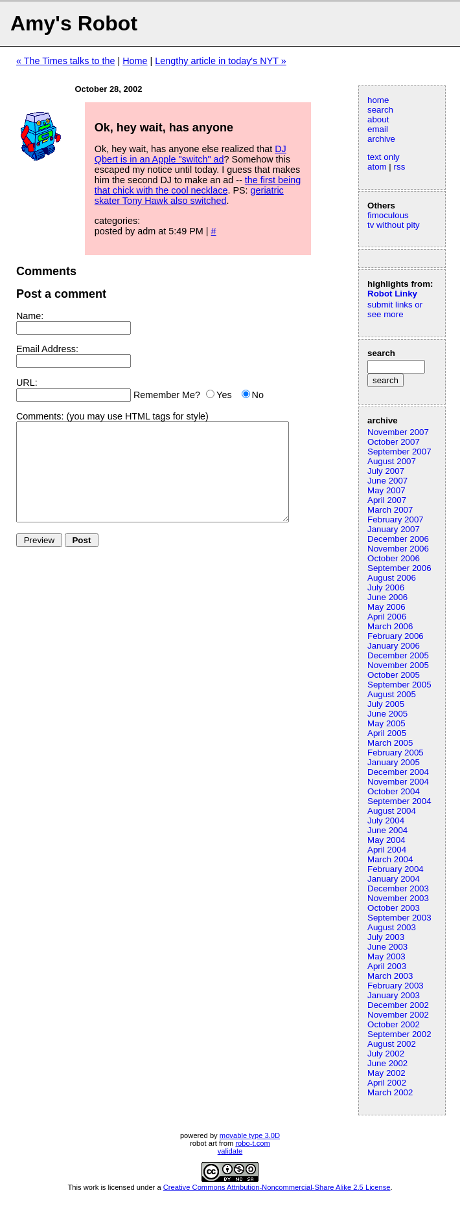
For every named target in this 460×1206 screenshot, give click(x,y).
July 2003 (385, 937)
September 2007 (399, 451)
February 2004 (395, 869)
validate (230, 1151)
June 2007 (387, 481)
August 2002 (391, 1044)
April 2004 (386, 849)
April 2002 (386, 1083)
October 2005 (393, 675)
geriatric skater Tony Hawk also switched (189, 195)
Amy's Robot (73, 23)
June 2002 (387, 1063)
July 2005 (385, 704)
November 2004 (398, 782)
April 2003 (386, 966)
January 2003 (393, 995)
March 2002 (390, 1092)
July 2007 (385, 471)
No (258, 395)
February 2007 (395, 519)
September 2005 (399, 684)
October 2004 (393, 791)
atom (377, 167)
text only (383, 157)
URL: (27, 382)
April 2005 (386, 733)
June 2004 (387, 830)
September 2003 (399, 917)
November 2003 (398, 898)
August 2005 (391, 694)
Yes (223, 395)
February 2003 (395, 985)
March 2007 (390, 510)
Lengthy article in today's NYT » (220, 61)
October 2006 (393, 558)
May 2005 (386, 723)
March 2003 (390, 976)
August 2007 (391, 461)
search (380, 110)
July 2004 (385, 820)
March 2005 (390, 743)
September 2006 (399, 568)
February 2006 (395, 636)
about (378, 119)
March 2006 (390, 626)
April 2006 (386, 616)
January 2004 (393, 879)
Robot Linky (392, 293)
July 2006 (385, 587)
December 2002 (398, 1005)
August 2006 (391, 578)
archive (381, 139)
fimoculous (388, 215)
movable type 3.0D (250, 1135)
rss (400, 167)
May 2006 (386, 607)
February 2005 (395, 752)
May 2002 (386, 1073)
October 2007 (393, 442)
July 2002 (385, 1053)
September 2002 (399, 1034)
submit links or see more (394, 309)
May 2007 (386, 490)
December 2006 (398, 539)
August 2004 (391, 811)
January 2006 (393, 646)
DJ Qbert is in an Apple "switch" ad (190, 154)
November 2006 (398, 548)
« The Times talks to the (65, 61)
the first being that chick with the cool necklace (198, 185)
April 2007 (386, 500)
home (378, 100)
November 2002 (398, 1015)
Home (134, 61)
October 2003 (393, 908)
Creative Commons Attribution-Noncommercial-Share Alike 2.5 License (277, 1187)
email (377, 129)
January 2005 (393, 762)
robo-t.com (252, 1143)
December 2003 (398, 888)
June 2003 (387, 947)
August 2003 (391, 927)
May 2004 (386, 840)
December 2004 (398, 772)
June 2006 (387, 597)
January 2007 (393, 529)
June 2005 (387, 714)
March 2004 (390, 859)
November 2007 (398, 432)
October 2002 (393, 1024)
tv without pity (393, 225)
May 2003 (386, 956)
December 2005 (398, 655)
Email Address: (47, 349)
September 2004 (399, 801)
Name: (29, 316)
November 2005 (398, 665)
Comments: (40, 416)
